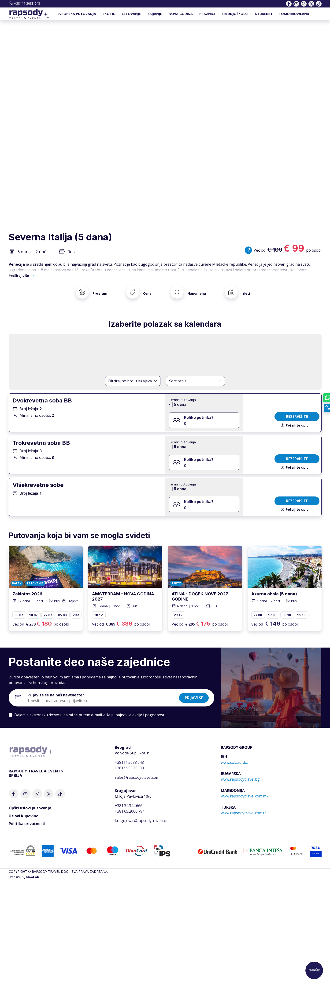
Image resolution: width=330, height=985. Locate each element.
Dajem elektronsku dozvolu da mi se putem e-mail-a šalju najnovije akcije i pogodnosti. (90, 709)
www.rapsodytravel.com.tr (243, 807)
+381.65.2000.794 (130, 805)
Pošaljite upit (294, 419)
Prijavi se (194, 692)
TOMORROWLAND (294, 13)
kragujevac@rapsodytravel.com (142, 815)
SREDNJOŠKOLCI (235, 13)
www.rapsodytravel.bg (240, 773)
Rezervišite (297, 411)
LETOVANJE (131, 13)
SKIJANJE (155, 13)
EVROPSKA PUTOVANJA (76, 13)
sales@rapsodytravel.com (137, 771)
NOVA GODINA (181, 13)
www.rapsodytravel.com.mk (244, 790)
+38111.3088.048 (24, 3)
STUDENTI (263, 13)
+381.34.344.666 (128, 800)
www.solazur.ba (234, 756)
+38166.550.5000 (129, 762)
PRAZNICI (207, 13)
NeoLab (32, 871)
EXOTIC (109, 13)
